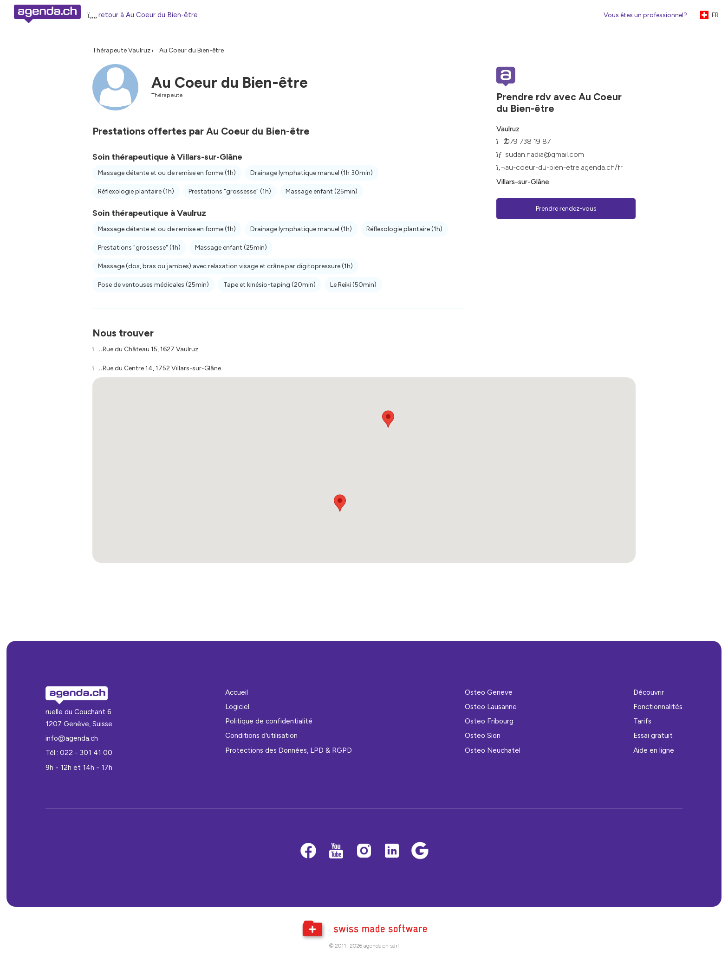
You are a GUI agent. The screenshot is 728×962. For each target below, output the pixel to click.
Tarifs (642, 721)
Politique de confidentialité (268, 721)
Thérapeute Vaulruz (121, 50)
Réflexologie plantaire (136, 191)
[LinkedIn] (392, 851)
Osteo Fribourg (489, 721)
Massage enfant (322, 191)
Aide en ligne (653, 750)
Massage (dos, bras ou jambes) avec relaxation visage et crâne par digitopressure (225, 266)
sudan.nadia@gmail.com (544, 154)
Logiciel (237, 706)
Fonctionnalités (657, 706)
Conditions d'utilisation (261, 735)
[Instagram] (364, 851)
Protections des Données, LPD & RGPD (288, 750)
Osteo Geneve (489, 692)
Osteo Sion (482, 735)
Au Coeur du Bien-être (191, 50)
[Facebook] (308, 851)
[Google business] (419, 851)
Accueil (236, 692)
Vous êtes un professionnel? (645, 15)
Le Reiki (353, 285)
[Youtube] (336, 851)
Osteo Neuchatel (492, 750)
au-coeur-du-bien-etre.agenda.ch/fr (564, 167)
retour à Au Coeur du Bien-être (148, 15)
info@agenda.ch (72, 738)
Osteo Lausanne (491, 706)
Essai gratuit (653, 735)
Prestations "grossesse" (229, 191)
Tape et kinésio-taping (269, 285)
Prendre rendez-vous (566, 209)
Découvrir (648, 692)
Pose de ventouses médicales (153, 285)
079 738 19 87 (528, 141)
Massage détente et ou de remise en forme (167, 173)
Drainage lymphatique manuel (311, 173)
